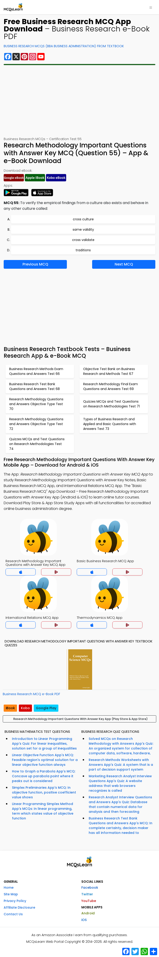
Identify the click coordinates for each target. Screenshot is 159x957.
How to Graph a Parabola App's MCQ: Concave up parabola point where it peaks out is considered (43, 776)
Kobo (25, 708)
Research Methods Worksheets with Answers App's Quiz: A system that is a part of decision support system (121, 765)
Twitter (87, 894)
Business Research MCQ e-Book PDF (31, 694)
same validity (83, 229)
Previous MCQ (35, 264)
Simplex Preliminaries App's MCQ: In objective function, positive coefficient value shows (44, 792)
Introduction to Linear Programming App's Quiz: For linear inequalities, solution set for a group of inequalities (44, 743)
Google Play (46, 708)
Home (9, 887)
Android (88, 913)
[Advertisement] (79, 101)
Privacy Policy (15, 901)
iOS (84, 920)
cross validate (83, 240)
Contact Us (13, 914)
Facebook (89, 887)
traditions (83, 250)
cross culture (83, 219)
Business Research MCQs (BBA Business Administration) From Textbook (64, 46)
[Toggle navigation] (150, 7)
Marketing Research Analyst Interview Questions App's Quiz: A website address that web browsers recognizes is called (120, 783)
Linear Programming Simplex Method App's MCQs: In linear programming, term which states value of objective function (42, 811)
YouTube (88, 901)
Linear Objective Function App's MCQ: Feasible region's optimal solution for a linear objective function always (45, 760)
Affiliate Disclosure (19, 907)
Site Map (11, 894)
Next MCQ (124, 264)
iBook (10, 708)
